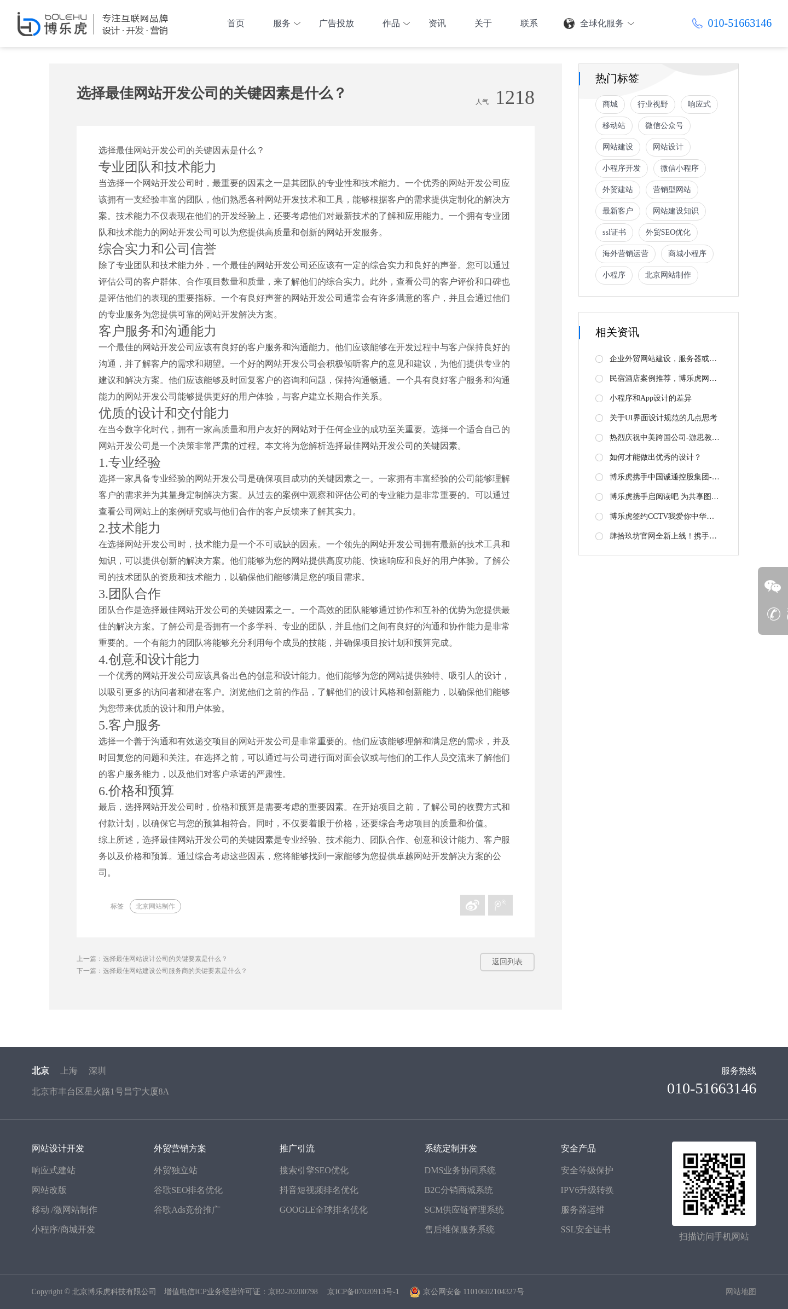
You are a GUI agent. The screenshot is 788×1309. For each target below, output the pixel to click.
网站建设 (617, 147)
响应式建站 (54, 1170)
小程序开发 (621, 168)
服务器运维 (583, 1209)
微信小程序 (679, 168)
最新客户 (617, 211)
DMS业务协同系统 (460, 1170)
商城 (610, 104)
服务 (282, 23)
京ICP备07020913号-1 (363, 1292)
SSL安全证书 (586, 1229)
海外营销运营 (625, 254)
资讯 (437, 23)
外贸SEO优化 (668, 232)
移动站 (613, 125)
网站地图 (741, 1292)
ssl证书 (614, 232)
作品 (391, 23)
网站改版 (49, 1190)
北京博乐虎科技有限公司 (114, 1292)
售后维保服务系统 (460, 1229)
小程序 (613, 275)
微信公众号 (664, 125)
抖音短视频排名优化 (319, 1190)
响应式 (699, 104)
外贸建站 (617, 190)
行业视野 (653, 104)
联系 (529, 23)
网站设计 (668, 147)
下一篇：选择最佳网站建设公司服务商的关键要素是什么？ (162, 971)
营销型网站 (672, 190)
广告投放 (336, 23)
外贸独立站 (176, 1170)
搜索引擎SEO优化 (314, 1170)
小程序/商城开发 (63, 1229)
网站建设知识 (676, 211)
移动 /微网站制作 (64, 1209)
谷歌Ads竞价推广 (187, 1209)
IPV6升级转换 (588, 1190)
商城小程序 (687, 254)
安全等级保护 (587, 1170)
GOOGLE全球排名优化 (324, 1209)
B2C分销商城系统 (459, 1190)
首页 (236, 23)
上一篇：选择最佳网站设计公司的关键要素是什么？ (152, 959)
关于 (483, 23)
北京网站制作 (155, 906)
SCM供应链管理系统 (465, 1209)
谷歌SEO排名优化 (188, 1190)
